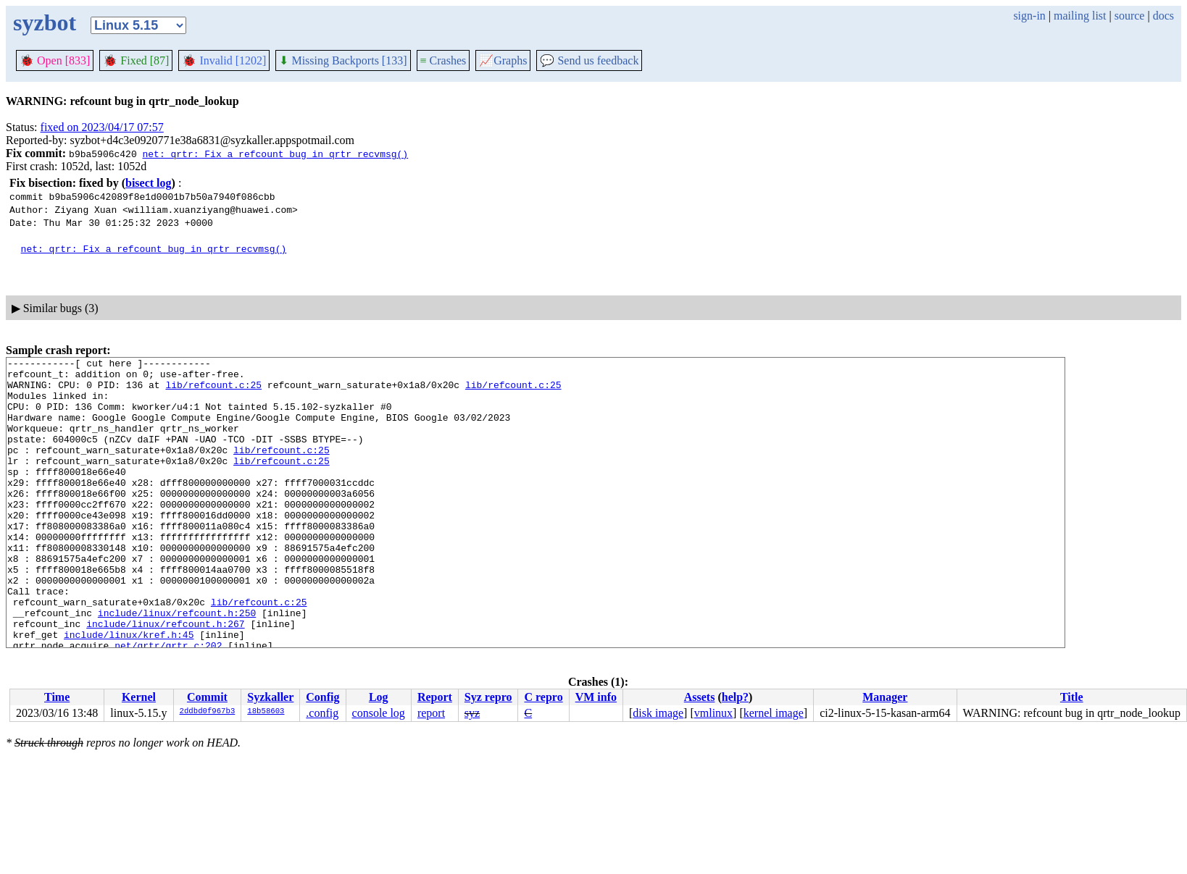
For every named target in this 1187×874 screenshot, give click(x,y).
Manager (884, 697)
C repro (543, 697)
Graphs (503, 60)
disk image (658, 713)
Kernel (139, 697)
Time (57, 697)
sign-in (1029, 15)
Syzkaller (270, 697)
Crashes (443, 60)
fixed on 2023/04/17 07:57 (102, 127)
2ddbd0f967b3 (208, 712)
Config (322, 697)
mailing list (1080, 15)
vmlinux (713, 713)
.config (322, 713)
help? (735, 697)
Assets (699, 697)
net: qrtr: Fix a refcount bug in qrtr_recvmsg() (275, 153)
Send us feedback (589, 60)
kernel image (774, 713)
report (431, 713)
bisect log (148, 183)
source (1130, 15)
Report (434, 697)
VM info (596, 697)
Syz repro (488, 697)
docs (1163, 15)
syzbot (44, 22)
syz (472, 713)
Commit (207, 697)
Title (1071, 697)
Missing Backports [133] (343, 60)
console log (378, 713)
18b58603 (265, 712)
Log (378, 697)
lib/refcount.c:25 (213, 391)
